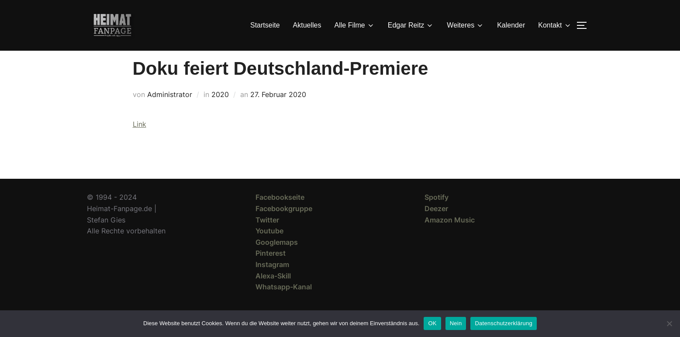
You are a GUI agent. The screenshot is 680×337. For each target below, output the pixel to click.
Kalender (511, 25)
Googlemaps (276, 258)
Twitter (267, 235)
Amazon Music (450, 235)
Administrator (169, 110)
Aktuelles (307, 25)
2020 (220, 110)
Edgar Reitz (411, 25)
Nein (456, 323)
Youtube (269, 246)
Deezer (436, 224)
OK (432, 323)
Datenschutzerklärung (503, 323)
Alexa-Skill (273, 291)
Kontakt (554, 25)
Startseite (265, 25)
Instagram (272, 280)
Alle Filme (355, 25)
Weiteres (465, 25)
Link (139, 139)
